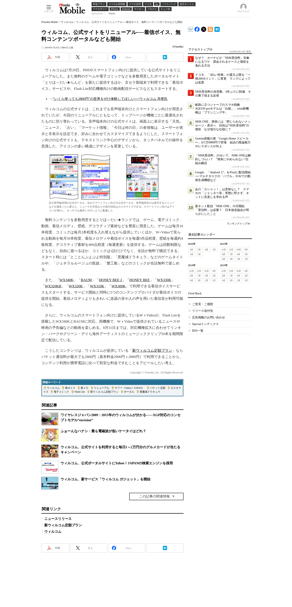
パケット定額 (157, 387)
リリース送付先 (202, 310)
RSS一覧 (197, 330)
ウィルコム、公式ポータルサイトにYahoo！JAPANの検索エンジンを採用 (117, 463)
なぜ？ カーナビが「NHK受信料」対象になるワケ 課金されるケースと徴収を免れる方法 (222, 61)
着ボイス (70, 387)
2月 (191, 254)
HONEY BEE (139, 280)
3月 (214, 249)
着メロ (84, 387)
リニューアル (101, 387)
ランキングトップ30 (238, 223)
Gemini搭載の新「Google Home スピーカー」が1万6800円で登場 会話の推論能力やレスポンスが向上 (222, 142)
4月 (206, 249)
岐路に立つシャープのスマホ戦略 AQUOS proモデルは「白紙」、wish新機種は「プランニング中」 (222, 108)
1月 (199, 254)
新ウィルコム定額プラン (152, 351)
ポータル (129, 391)
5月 (199, 249)
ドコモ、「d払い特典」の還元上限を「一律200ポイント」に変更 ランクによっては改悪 (222, 78)
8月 (223, 254)
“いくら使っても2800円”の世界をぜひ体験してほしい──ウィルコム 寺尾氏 (110, 99)
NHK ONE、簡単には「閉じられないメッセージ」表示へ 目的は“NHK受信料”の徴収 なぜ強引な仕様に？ (222, 125)
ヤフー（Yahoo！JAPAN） (129, 387)
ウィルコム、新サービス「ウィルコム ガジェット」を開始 (105, 479)
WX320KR (53, 286)
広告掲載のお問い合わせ (208, 317)
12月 (223, 249)
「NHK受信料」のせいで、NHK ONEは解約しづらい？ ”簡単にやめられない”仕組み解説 (223, 159)
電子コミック (61, 391)
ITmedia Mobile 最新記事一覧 (210, 28)
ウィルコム (67, 22)
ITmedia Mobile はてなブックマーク (217, 28)
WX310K (97, 286)
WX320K (76, 286)
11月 (231, 249)
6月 (191, 249)
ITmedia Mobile (49, 22)
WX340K (66, 280)
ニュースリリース (58, 519)
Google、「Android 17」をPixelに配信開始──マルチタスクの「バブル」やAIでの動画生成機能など (223, 176)
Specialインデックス (205, 324)
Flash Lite (79, 391)
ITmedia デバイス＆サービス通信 (190, 28)
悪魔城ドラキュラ (150, 391)
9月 (246, 249)
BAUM (86, 280)
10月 (238, 249)
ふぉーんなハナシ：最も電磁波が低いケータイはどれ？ (103, 431)
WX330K (164, 280)
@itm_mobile (203, 28)
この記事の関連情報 (154, 496)
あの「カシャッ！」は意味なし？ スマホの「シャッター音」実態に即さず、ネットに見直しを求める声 (222, 193)
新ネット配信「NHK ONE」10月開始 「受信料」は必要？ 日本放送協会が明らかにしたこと (222, 210)
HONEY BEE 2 (110, 280)
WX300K (118, 286)
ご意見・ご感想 (202, 304)
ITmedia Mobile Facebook (197, 28)
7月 (231, 254)
